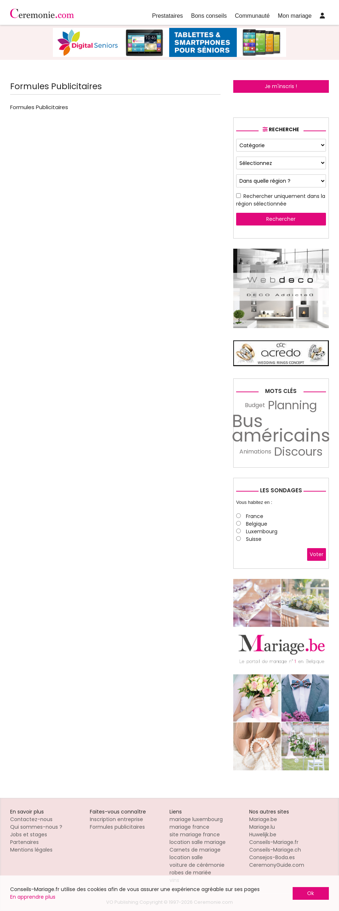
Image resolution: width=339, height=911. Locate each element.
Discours (298, 452)
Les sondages (281, 490)
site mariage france (195, 834)
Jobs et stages (28, 834)
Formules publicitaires (117, 827)
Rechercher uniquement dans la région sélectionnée (280, 199)
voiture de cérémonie (197, 865)
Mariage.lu (262, 827)
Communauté (252, 16)
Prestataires (167, 16)
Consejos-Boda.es (272, 857)
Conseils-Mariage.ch (275, 849)
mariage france (189, 827)
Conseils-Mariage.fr (273, 842)
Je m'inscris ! (281, 86)
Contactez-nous (31, 819)
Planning (292, 405)
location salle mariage (198, 842)
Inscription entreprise (116, 819)
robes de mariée (190, 872)
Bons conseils (209, 16)
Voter (316, 554)
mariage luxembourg (196, 819)
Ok (310, 893)
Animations (255, 451)
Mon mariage (294, 16)
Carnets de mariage (195, 849)
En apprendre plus (32, 896)
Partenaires (24, 842)
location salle (186, 857)
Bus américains (281, 428)
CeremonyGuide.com (276, 865)
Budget (255, 405)
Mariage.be (263, 819)
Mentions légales (31, 849)
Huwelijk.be (262, 834)
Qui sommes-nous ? (36, 827)
